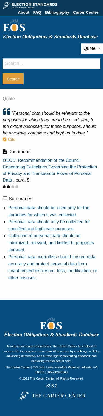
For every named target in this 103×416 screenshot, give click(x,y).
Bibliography (57, 12)
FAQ (37, 12)
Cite (9, 139)
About (23, 12)
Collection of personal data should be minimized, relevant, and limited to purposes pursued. (51, 242)
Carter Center (85, 12)
